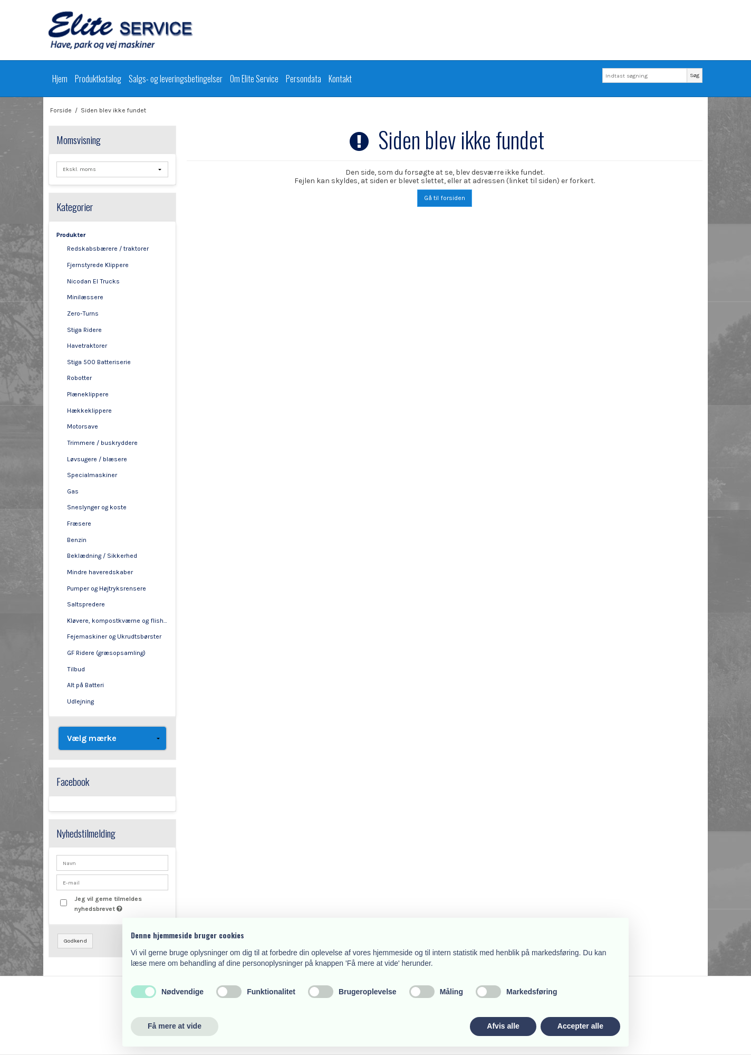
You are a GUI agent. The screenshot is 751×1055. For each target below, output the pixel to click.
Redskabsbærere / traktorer (108, 248)
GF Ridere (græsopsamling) (106, 653)
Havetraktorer (87, 345)
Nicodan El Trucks (93, 281)
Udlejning (80, 701)
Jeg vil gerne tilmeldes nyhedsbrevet (121, 903)
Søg (694, 75)
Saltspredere (86, 604)
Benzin (76, 540)
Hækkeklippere (89, 410)
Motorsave (82, 426)
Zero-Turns (83, 313)
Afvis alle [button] (503, 1026)
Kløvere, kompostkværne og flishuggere (118, 620)
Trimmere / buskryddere (102, 442)
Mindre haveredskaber (100, 572)
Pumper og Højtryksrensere (106, 588)
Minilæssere (85, 297)
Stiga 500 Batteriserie (99, 362)
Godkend (75, 940)
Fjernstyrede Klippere (98, 265)
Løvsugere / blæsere (97, 459)
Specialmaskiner (92, 475)
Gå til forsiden (444, 198)
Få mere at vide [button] (174, 1026)
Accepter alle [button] (580, 1026)
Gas (73, 491)
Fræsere (79, 523)
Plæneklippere (88, 394)
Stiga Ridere (84, 330)
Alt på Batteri (85, 685)
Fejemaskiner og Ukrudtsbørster (114, 636)
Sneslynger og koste (97, 507)
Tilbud (76, 669)
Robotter (79, 378)
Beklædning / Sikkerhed (102, 555)
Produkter (70, 235)
